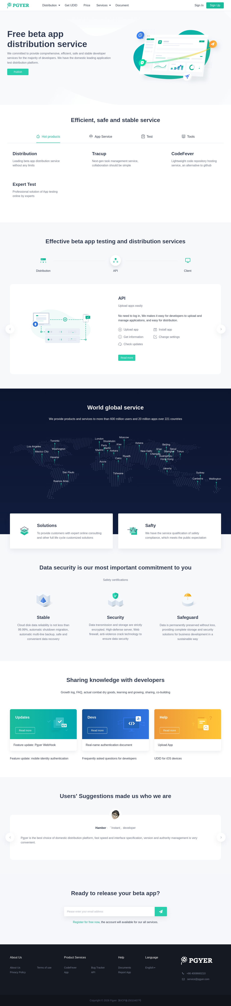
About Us (15, 967)
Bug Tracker (98, 967)
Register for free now (86, 922)
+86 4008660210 (194, 973)
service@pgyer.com (195, 979)
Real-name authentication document (109, 744)
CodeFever (70, 967)
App (66, 972)
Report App (124, 972)
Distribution (51, 5)
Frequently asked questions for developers (109, 758)
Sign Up (215, 5)
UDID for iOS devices (168, 758)
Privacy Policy (18, 972)
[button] (26, 329)
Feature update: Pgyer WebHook (35, 744)
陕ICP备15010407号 (129, 1000)
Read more (127, 357)
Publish (18, 71)
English (150, 967)
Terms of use (44, 967)
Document (122, 5)
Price (87, 5)
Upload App (165, 744)
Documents (124, 967)
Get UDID (71, 5)
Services (103, 5)
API (93, 972)
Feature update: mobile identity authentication (39, 758)
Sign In (199, 5)
